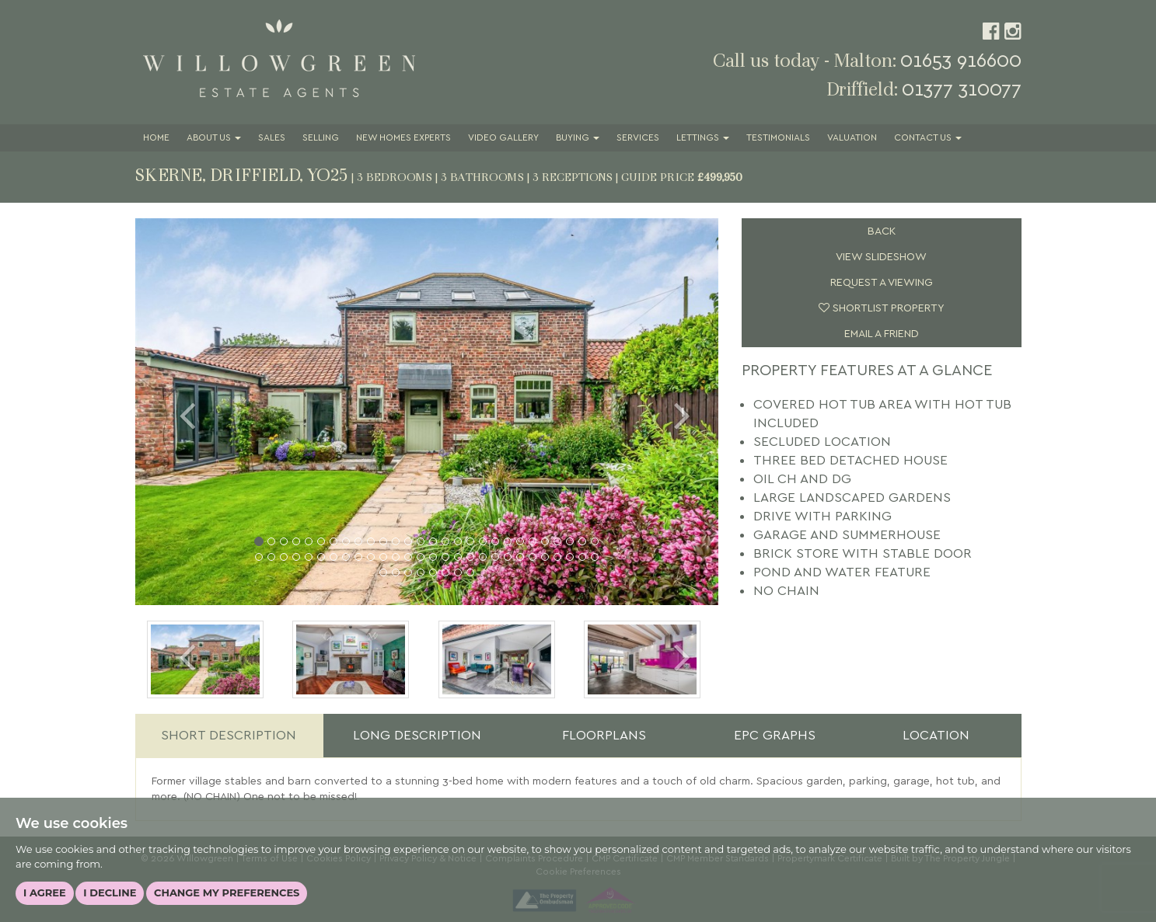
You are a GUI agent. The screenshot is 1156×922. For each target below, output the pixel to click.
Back (882, 231)
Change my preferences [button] (226, 892)
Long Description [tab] (417, 735)
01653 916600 (961, 61)
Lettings (702, 138)
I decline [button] (109, 892)
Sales (271, 138)
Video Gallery (503, 138)
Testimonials (778, 138)
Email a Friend (881, 334)
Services (637, 138)
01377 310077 (962, 90)
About (214, 138)
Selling (320, 138)
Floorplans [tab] (604, 735)
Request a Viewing (881, 283)
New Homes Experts (403, 138)
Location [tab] (936, 735)
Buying (577, 138)
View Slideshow (881, 257)
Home (156, 138)
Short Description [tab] (228, 735)
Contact (928, 138)
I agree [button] (44, 892)
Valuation (852, 138)
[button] (179, 411)
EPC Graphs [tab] (774, 735)
